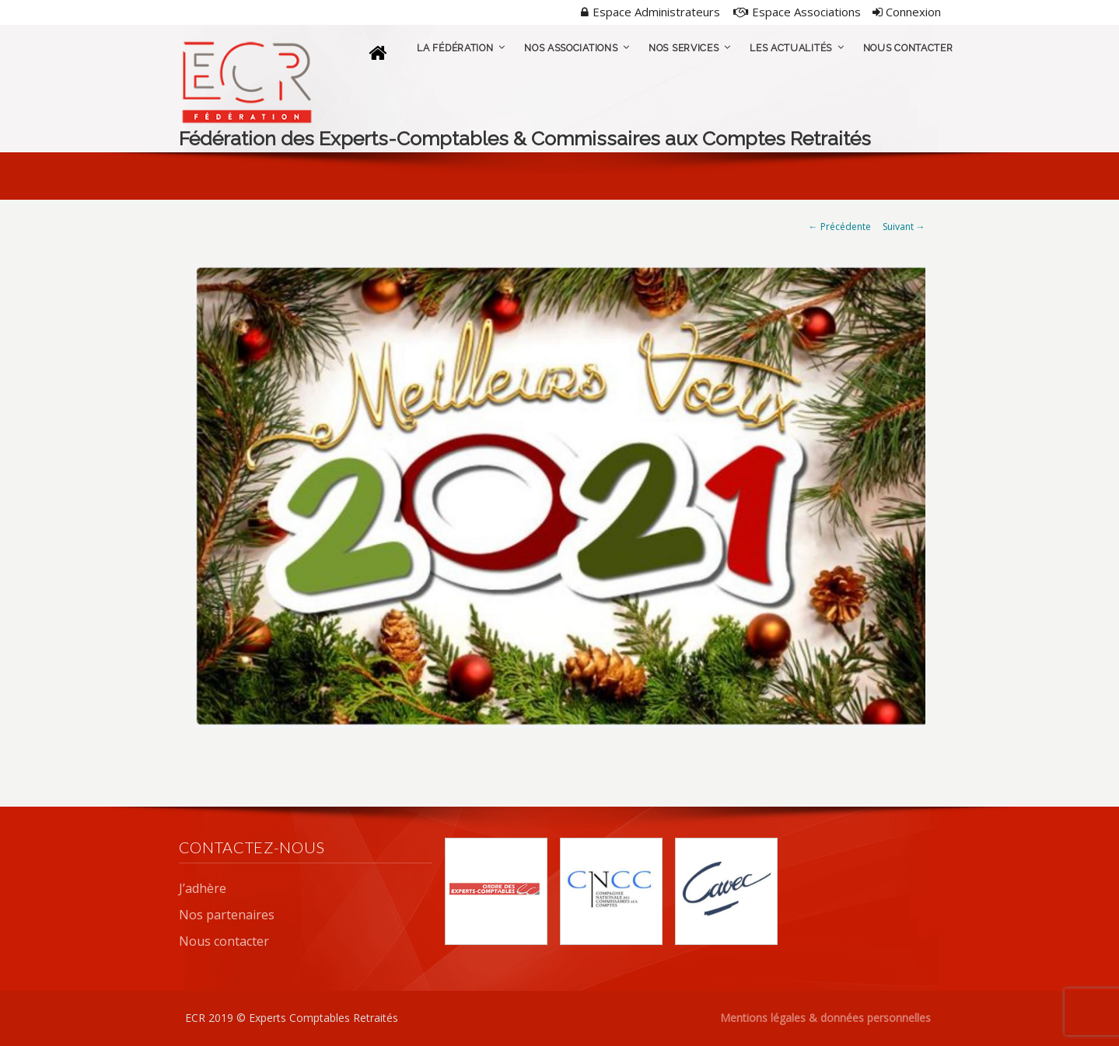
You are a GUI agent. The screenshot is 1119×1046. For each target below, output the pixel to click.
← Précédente (840, 226)
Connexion (906, 11)
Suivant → (904, 226)
